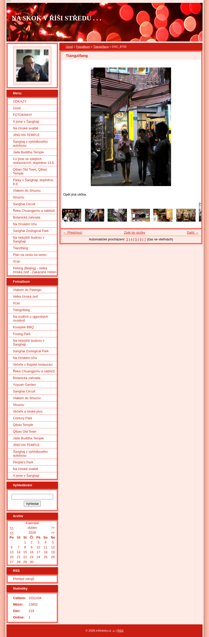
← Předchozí (72, 232)
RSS (120, 630)
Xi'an (16, 261)
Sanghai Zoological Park (31, 231)
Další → (193, 232)
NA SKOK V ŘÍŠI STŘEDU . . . (56, 18)
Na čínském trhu (25, 224)
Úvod (69, 46)
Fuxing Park (21, 334)
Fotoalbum (83, 46)
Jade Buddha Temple (28, 152)
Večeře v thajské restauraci (33, 364)
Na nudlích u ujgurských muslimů (30, 318)
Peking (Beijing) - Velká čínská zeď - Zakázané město (34, 270)
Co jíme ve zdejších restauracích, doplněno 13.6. (34, 161)
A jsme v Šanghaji (26, 121)
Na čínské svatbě (25, 128)
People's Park (23, 462)
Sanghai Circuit (24, 204)
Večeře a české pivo (28, 411)
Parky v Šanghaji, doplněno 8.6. (33, 182)
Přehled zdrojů (23, 579)
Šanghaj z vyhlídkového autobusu (30, 143)
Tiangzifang (101, 46)
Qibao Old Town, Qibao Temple (30, 171)
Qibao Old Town (24, 431)
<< (12, 528)
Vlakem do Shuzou (27, 190)
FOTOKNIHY (22, 115)
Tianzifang (20, 248)
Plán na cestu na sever (29, 255)
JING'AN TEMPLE (26, 135)
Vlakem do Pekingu (27, 290)
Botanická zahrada (26, 217)
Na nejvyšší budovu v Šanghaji (28, 239)
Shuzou (18, 197)
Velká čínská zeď (25, 296)
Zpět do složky (134, 232)
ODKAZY (20, 101)
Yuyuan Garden (24, 385)
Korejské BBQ (23, 327)
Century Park (22, 418)
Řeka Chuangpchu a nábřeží (34, 211)
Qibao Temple (23, 425)
